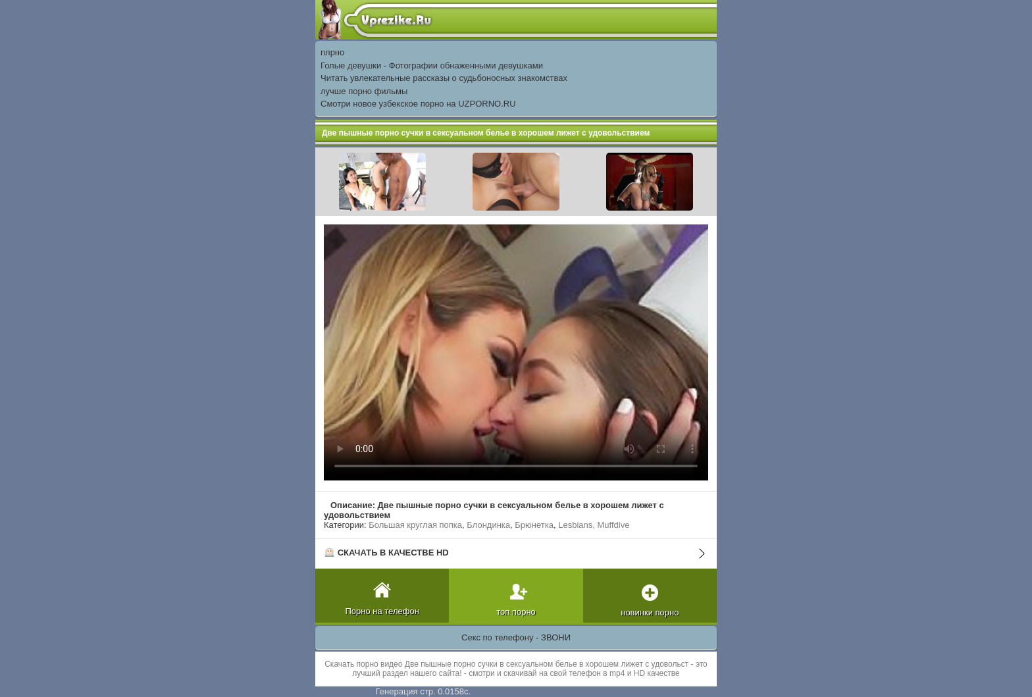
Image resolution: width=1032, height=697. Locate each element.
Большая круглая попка (415, 525)
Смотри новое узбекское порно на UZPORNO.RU (418, 104)
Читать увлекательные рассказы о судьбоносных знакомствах (444, 78)
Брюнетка (534, 525)
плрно (332, 52)
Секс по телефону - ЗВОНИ (516, 637)
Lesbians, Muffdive (593, 525)
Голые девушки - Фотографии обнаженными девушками (432, 65)
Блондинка (488, 525)
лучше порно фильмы (364, 91)
